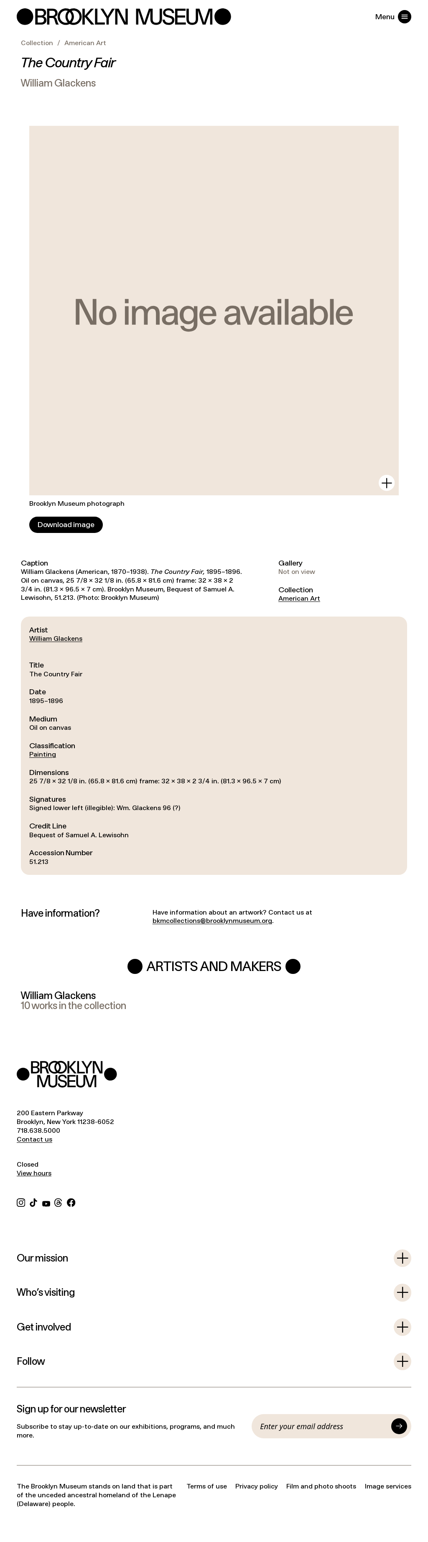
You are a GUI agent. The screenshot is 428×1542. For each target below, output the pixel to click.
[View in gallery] (387, 483)
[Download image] (66, 525)
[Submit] (399, 1426)
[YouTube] (46, 1201)
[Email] (323, 1426)
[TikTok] (33, 1201)
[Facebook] (71, 1201)
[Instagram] (21, 1201)
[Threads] (58, 1201)
